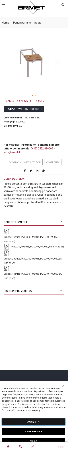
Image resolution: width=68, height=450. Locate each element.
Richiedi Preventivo (18, 290)
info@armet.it (12, 152)
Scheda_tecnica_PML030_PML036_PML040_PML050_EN (33, 258)
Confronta (52, 162)
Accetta (33, 421)
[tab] (34, 222)
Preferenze (33, 431)
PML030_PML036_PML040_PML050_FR (31, 246)
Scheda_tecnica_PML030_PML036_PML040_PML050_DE (33, 273)
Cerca (63, 5)
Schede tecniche (16, 222)
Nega (33, 441)
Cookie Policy (33, 410)
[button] (57, 62)
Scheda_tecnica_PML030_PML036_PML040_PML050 (31, 237)
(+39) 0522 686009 (42, 148)
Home (5, 22)
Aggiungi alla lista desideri (25, 162)
